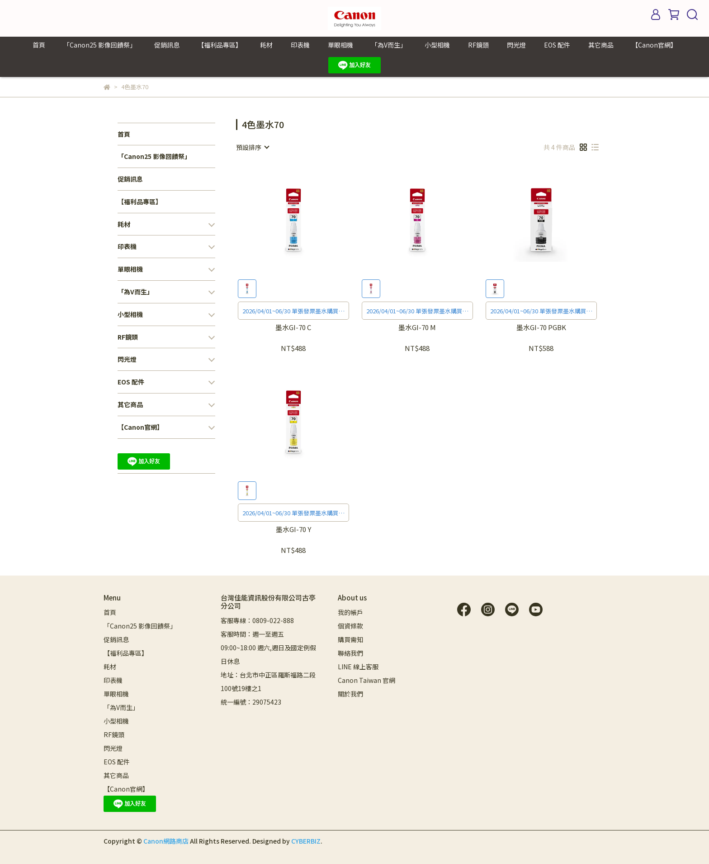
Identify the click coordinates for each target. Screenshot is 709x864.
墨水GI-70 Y (293, 529)
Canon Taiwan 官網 (366, 680)
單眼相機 (340, 44)
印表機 (300, 44)
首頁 (39, 44)
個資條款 (350, 625)
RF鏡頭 (478, 44)
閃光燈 (516, 44)
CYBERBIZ (306, 840)
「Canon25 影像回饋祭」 (99, 44)
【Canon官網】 (654, 44)
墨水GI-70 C (293, 327)
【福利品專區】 (220, 44)
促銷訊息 (167, 44)
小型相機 (437, 44)
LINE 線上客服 (358, 666)
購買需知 (350, 639)
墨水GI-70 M (417, 327)
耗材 (266, 44)
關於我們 (350, 693)
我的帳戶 (350, 612)
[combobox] (252, 147)
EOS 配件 (557, 44)
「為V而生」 (388, 44)
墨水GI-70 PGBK (541, 327)
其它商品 (601, 44)
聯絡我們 (350, 653)
